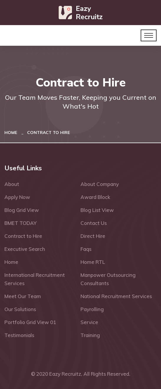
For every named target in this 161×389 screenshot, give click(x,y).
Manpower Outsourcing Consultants (108, 279)
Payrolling (92, 309)
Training (90, 335)
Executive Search (24, 249)
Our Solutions (20, 309)
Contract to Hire (23, 236)
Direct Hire (92, 236)
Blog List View (97, 210)
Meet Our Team (22, 296)
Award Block (95, 197)
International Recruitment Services (34, 279)
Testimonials (19, 335)
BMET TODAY (20, 223)
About (11, 184)
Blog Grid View (21, 210)
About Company (99, 184)
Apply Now (17, 197)
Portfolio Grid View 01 (30, 322)
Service (89, 322)
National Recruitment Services (116, 296)
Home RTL (92, 262)
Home (11, 132)
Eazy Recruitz (65, 374)
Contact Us (93, 223)
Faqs (85, 249)
